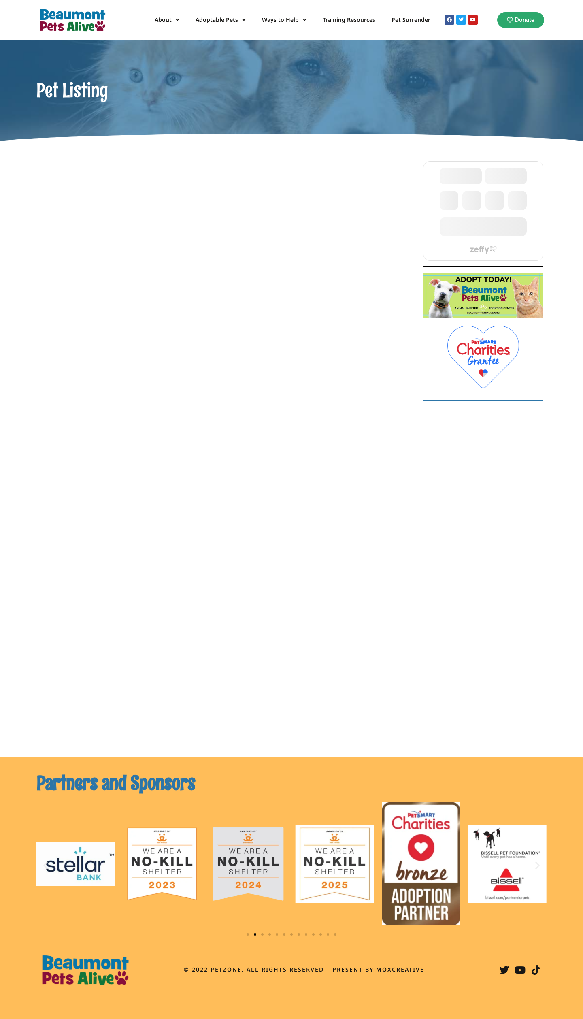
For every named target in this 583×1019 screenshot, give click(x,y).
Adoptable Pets (221, 20)
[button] (45, 865)
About (167, 20)
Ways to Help (284, 20)
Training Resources (349, 19)
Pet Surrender (411, 19)
